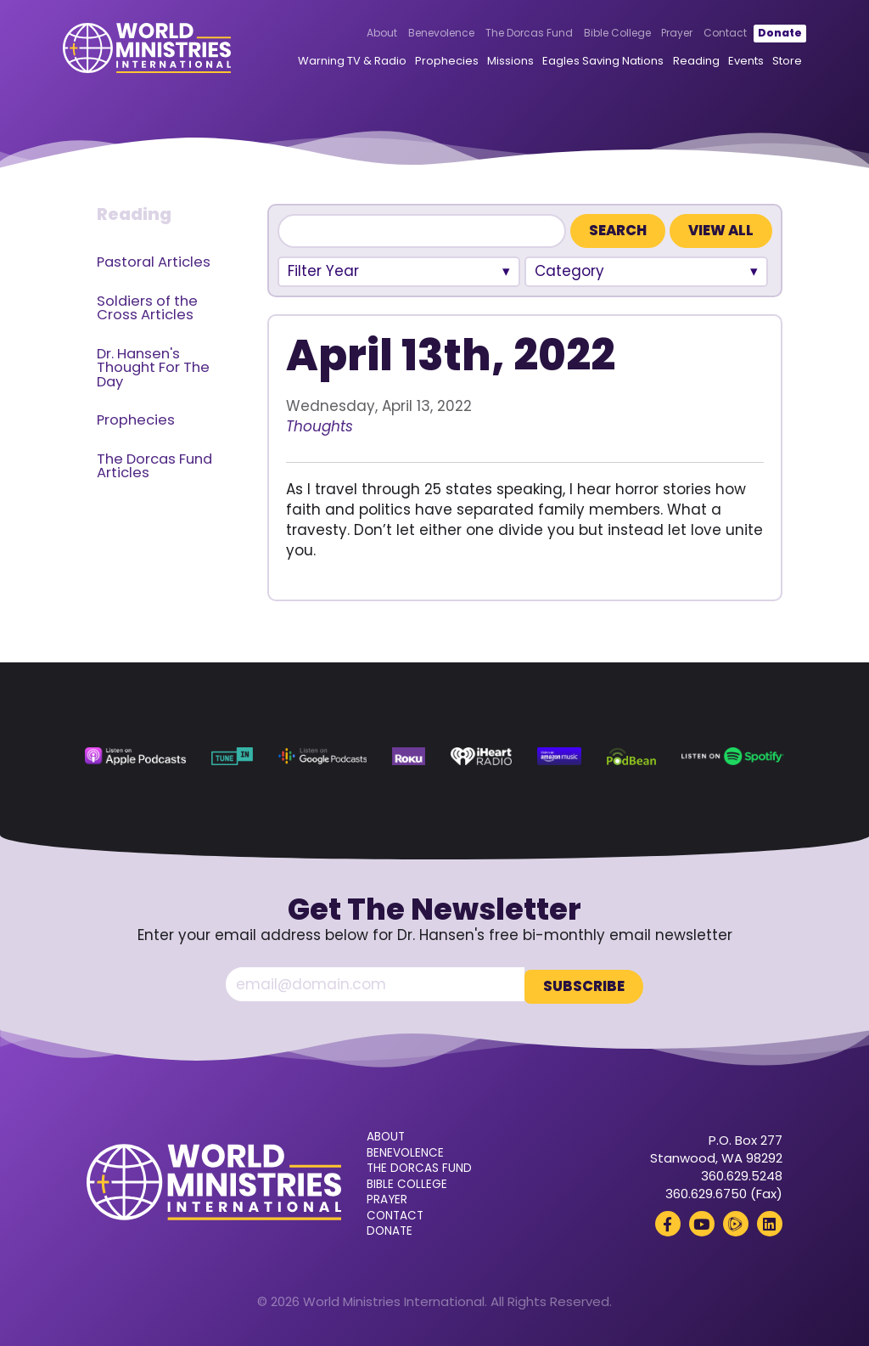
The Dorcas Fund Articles (154, 466)
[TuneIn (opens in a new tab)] (232, 756)
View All (721, 230)
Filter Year (323, 271)
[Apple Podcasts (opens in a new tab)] (135, 756)
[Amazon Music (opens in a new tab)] (559, 756)
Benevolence (417, 34)
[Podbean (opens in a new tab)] (631, 756)
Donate (755, 34)
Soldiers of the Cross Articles (147, 308)
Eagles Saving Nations (579, 62)
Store (762, 62)
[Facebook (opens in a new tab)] (668, 1221)
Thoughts (319, 426)
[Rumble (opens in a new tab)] (735, 1221)
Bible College (592, 34)
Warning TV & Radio (327, 62)
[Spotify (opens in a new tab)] (732, 756)
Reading (671, 62)
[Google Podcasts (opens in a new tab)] (322, 756)
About (358, 34)
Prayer (653, 34)
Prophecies (422, 62)
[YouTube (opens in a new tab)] (702, 1221)
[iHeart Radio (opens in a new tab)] (481, 756)
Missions (486, 62)
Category (569, 271)
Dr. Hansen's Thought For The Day (153, 367)
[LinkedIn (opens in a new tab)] (769, 1221)
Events (721, 62)
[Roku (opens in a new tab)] (408, 756)
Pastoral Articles (153, 262)
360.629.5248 (741, 1173)
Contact (701, 34)
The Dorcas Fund (504, 34)
